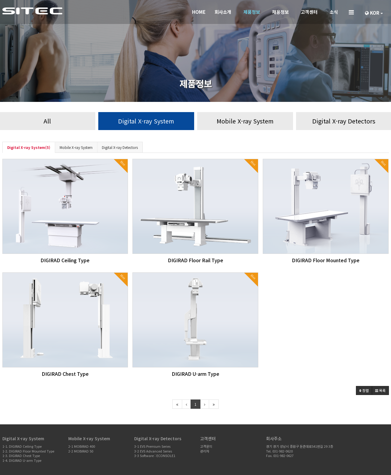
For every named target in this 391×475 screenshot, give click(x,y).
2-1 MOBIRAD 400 (81, 446)
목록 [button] (380, 390)
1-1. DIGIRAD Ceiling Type (22, 446)
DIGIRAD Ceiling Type (65, 260)
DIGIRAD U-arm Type (195, 373)
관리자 (204, 451)
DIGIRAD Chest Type (65, 373)
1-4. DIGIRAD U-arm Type (21, 460)
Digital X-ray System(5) (28, 147)
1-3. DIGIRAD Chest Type (21, 455)
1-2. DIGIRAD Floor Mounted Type (28, 451)
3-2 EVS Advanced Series (153, 451)
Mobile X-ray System (76, 147)
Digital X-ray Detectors (120, 147)
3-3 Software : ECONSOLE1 (154, 455)
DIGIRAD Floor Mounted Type (326, 260)
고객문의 (206, 446)
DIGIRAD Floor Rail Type (195, 260)
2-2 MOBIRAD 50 (80, 451)
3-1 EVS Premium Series (152, 446)
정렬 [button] (364, 390)
